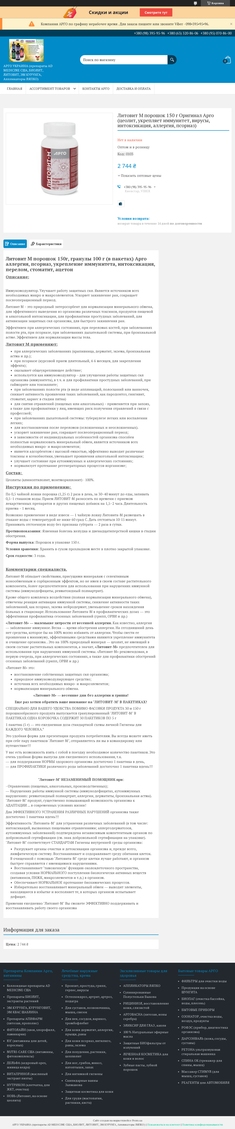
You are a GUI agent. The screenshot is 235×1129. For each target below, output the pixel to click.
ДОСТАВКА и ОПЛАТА (134, 88)
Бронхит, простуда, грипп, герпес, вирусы (85, 987)
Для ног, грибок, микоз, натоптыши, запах (83, 1065)
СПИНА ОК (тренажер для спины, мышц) (202, 1062)
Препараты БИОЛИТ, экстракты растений (23, 998)
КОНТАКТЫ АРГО (95, 88)
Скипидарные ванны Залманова (81, 1082)
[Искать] (172, 57)
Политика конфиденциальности (202, 1124)
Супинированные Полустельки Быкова (139, 994)
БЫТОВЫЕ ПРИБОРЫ (198, 1010)
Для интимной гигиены (84, 1074)
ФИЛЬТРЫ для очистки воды (204, 981)
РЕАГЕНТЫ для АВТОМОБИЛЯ (205, 1082)
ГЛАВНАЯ (14, 88)
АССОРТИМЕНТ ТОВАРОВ (49, 88)
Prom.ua (137, 1120)
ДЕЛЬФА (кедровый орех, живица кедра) (26, 1065)
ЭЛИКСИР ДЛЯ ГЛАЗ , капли (144, 1025)
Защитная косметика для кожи (89, 1091)
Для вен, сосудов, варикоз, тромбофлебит (85, 1020)
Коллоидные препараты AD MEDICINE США (28, 987)
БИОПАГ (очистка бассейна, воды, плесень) (203, 1000)
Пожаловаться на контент (163, 1124)
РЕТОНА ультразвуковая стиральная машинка (201, 1051)
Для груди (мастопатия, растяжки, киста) (83, 1100)
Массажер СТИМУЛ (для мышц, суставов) (200, 1073)
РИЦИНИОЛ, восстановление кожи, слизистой (146, 1005)
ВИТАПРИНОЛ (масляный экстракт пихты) (27, 1076)
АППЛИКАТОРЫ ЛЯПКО (141, 985)
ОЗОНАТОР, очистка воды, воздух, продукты (202, 1018)
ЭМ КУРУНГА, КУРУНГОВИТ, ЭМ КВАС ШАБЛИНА (29, 1009)
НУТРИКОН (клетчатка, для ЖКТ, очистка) (28, 1087)
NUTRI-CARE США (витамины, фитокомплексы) (30, 1054)
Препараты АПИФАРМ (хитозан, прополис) (24, 1020)
